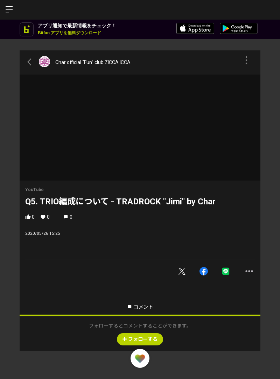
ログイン (268, 9)
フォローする (140, 339)
